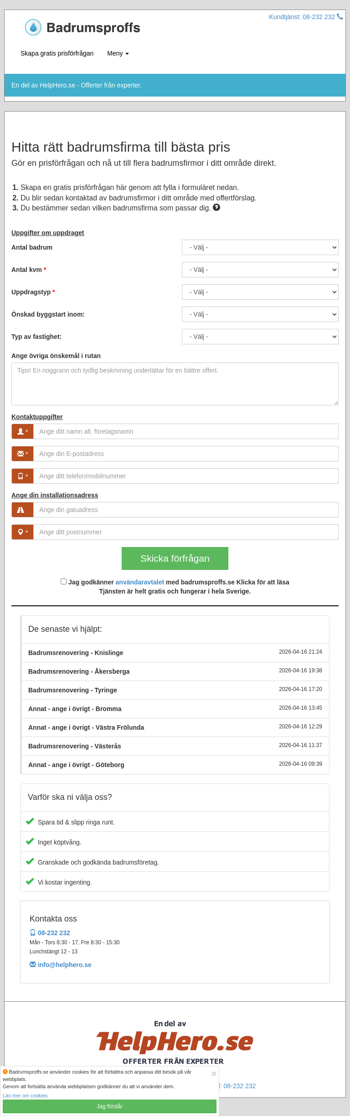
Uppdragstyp (33, 292)
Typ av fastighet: (36, 336)
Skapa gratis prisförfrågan (57, 53)
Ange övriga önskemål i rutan (56, 355)
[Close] (213, 1073)
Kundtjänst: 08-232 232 (306, 16)
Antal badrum (31, 247)
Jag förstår (110, 1106)
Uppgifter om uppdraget (47, 232)
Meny (118, 53)
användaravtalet (140, 582)
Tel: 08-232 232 (234, 1086)
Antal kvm (28, 269)
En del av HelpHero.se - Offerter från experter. (76, 85)
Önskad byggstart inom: (48, 314)
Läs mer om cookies (25, 1095)
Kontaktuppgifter (37, 416)
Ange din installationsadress (54, 495)
